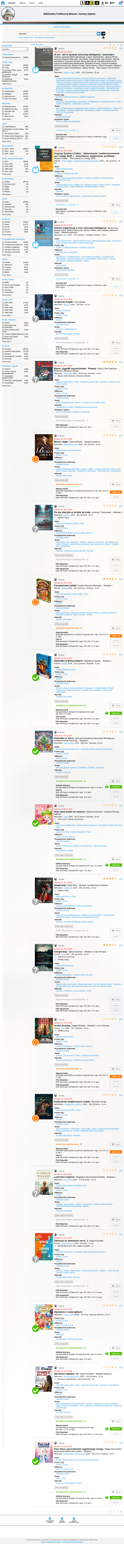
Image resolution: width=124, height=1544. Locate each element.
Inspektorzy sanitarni (108, 613)
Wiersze (68, 772)
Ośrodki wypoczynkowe (103, 984)
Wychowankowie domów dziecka (68, 1206)
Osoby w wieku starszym (83, 533)
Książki (59, 97)
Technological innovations (91, 257)
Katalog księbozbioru (62, 27)
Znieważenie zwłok (101, 1403)
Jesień (94, 1129)
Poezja (65, 753)
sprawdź (116, 138)
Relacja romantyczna (64, 1131)
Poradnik (59, 191)
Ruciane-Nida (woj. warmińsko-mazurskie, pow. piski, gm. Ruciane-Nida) (84, 986)
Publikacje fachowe (70, 97)
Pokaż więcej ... (7, 84)
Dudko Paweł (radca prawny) (100, 80)
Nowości (11, 3)
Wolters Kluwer (69, 72)
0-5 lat (64, 758)
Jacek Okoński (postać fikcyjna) (68, 915)
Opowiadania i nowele (64, 407)
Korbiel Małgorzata (66, 1460)
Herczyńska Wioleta (88, 1460)
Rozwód (89, 613)
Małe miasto (75, 1270)
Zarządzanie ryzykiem (93, 110)
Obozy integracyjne (85, 984)
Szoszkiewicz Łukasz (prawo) (89, 88)
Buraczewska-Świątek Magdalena (71, 1185)
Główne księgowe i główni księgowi (69, 178)
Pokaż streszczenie (62, 126)
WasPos (67, 305)
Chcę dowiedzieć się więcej (51, 1542)
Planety (78, 402)
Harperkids (68, 373)
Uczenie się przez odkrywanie (93, 402)
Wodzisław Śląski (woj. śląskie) (92, 1131)
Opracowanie (61, 265)
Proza (65, 315)
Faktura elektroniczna (64, 185)
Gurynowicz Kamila (66, 825)
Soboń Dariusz (86, 243)
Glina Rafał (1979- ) (66, 896)
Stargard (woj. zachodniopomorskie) (85, 917)
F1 (107, 3)
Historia (22, 3)
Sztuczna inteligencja (75, 110)
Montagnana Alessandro (68, 749)
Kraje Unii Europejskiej (65, 112)
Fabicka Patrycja (87, 825)
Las (67, 542)
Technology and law (110, 110)
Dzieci (58, 393)
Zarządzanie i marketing (65, 270)
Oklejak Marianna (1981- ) (94, 382)
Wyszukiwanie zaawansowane (44, 37)
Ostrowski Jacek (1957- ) (68, 1385)
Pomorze (65, 544)
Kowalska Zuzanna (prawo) (72, 84)
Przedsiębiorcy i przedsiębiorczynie (101, 101)
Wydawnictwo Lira (70, 444)
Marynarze (89, 688)
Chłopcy (59, 1204)
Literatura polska (62, 324)
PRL (81, 1405)
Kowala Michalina (111, 82)
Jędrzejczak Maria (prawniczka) (88, 86)
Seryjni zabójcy (96, 915)
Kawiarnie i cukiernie (64, 614)
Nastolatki (74, 542)
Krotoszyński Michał (68, 78)
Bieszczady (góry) (74, 690)
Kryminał (90, 551)
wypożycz (116, 713)
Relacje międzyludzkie (90, 1055)
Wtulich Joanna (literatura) (68, 450)
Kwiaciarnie (75, 1129)
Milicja (58, 1405)
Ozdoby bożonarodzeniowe (108, 1129)
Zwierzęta (99, 767)
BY (97, 3)
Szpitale (102, 1270)
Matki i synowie (79, 614)
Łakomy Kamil (100, 90)
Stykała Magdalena (65, 669)
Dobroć (73, 767)
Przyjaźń (91, 767)
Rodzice (71, 836)
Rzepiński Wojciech (94, 78)
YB (92, 3)
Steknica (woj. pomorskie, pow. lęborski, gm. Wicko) (90, 544)
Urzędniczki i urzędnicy (81, 103)
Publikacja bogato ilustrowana (85, 407)
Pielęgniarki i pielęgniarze (86, 471)
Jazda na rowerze (100, 846)
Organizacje (60, 257)
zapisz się (116, 492)
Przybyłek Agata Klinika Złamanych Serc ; (90, 1252)
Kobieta (89, 614)
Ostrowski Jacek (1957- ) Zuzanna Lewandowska (100, 1385)
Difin (65, 235)
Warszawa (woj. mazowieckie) (109, 471)
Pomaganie (82, 767)
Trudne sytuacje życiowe (102, 1204)
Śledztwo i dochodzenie (103, 1405)
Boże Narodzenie (62, 613)
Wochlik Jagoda (64, 1037)
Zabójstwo (114, 1403)
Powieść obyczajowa (64, 334)
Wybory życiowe (62, 688)
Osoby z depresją (68, 471)
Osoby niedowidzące (64, 533)
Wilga (66, 817)
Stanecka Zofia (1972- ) (67, 382)
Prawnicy (59, 329)
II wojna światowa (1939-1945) (68, 469)
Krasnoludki (85, 1129)
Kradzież (89, 1403)
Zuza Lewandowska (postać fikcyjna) (70, 1403)
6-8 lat (64, 393)
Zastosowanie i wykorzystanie (96, 259)
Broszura (59, 772)
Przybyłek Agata (65, 1252)
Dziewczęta (60, 542)
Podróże (83, 542)
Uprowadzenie (109, 915)
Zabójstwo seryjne (63, 917)
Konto (41, 3)
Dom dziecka (69, 1204)
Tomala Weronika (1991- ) (68, 1110)
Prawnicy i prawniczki (70, 1405)
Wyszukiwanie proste (26, 37)
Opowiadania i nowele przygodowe (69, 1339)
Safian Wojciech (64, 169)
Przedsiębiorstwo (91, 186)
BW (87, 3)
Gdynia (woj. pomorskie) (92, 690)
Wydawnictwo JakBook (73, 1104)
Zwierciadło (68, 888)
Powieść (59, 551)
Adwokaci (60, 101)
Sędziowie (67, 103)
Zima (64, 1478)
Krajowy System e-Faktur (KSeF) (97, 185)
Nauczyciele (87, 1204)
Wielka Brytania (71, 329)
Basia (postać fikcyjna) (64, 402)
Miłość (91, 469)
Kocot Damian (64, 241)
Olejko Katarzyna (82, 241)
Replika (64, 588)
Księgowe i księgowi (92, 178)
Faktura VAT (78, 185)
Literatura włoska (62, 763)
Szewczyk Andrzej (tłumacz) (96, 749)
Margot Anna (63, 310)
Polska (101, 186)
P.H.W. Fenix (68, 1315)
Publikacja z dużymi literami (74, 551)
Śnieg (58, 1478)
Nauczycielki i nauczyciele (66, 984)
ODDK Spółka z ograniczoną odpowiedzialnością (80, 161)
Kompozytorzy (68, 1055)
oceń (121, 48)
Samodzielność (86, 846)
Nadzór (92, 108)
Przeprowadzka (100, 688)
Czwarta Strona (67, 1243)
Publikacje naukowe (86, 97)
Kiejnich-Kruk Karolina (86, 82)
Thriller (89, 991)
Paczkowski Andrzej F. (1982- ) (70, 523)
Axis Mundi (67, 1180)
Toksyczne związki (78, 613)
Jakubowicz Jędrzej (100, 84)
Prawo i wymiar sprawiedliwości (68, 121)
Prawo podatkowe (76, 186)
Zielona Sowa (69, 743)
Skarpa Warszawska (71, 1376)
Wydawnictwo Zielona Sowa (74, 1454)
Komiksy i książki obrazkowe (74, 832)
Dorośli (59, 320)
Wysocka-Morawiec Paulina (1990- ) (72, 594)
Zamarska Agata (64, 965)
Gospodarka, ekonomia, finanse (94, 196)
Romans (77, 334)
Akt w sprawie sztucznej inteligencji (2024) (72, 108)
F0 (102, 3)
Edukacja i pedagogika (81, 412)
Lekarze (84, 469)
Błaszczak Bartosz (101, 241)
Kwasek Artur (69, 243)
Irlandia (86, 1206)
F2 (112, 3)
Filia (63, 954)
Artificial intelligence (104, 108)
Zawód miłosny (69, 1272)
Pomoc (32, 3)
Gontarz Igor (75, 92)
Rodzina (76, 846)
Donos (96, 613)
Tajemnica (117, 984)
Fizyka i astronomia (63, 412)
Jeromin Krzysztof (77, 90)
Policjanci (85, 915)
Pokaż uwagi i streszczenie (64, 555)
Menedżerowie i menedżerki (75, 101)
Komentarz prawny (63, 117)
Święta (76, 1131)
